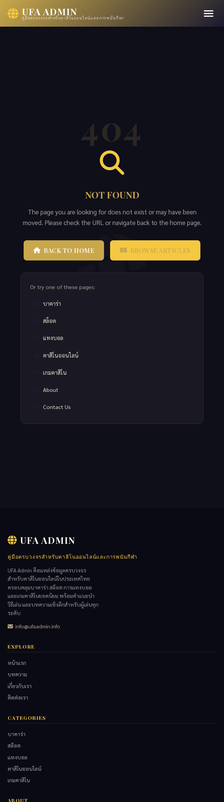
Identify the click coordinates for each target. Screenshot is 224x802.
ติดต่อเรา (18, 697)
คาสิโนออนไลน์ (56, 355)
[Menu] (208, 13)
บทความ (17, 674)
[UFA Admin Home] (66, 13)
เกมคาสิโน (50, 372)
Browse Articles (155, 250)
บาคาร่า (47, 303)
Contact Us (52, 406)
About (46, 389)
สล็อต (45, 320)
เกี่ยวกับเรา (20, 685)
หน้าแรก (17, 662)
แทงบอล (48, 337)
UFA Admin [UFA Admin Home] (41, 540)
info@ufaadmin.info (34, 626)
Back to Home (64, 250)
